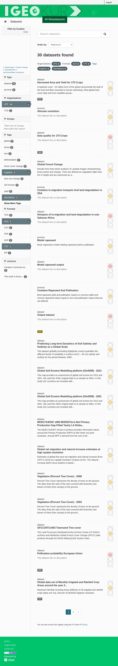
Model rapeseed (46, 240)
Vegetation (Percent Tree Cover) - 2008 (59, 476)
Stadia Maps (9, 67)
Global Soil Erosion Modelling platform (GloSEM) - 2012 (69, 370)
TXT (39, 599)
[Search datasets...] (69, 34)
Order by (41, 44)
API (73, 625)
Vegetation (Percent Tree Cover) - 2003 (59, 502)
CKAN (9, 659)
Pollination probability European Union (59, 553)
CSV (40, 331)
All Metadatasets (55, 19)
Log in (109, 2)
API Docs (83, 625)
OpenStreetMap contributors (13, 72)
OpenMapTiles (10, 70)
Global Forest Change (50, 164)
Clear (25, 32)
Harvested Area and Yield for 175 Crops (60, 82)
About (7, 641)
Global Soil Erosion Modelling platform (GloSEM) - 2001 (69, 396)
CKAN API (9, 649)
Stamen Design (22, 67)
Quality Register (79, 19)
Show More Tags (12, 203)
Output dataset (46, 315)
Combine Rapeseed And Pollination (58, 290)
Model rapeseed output (50, 264)
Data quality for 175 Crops (52, 135)
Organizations (102, 19)
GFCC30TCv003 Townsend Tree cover (59, 527)
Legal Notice (10, 645)
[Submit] (105, 34)
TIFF (40, 99)
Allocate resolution (48, 111)
